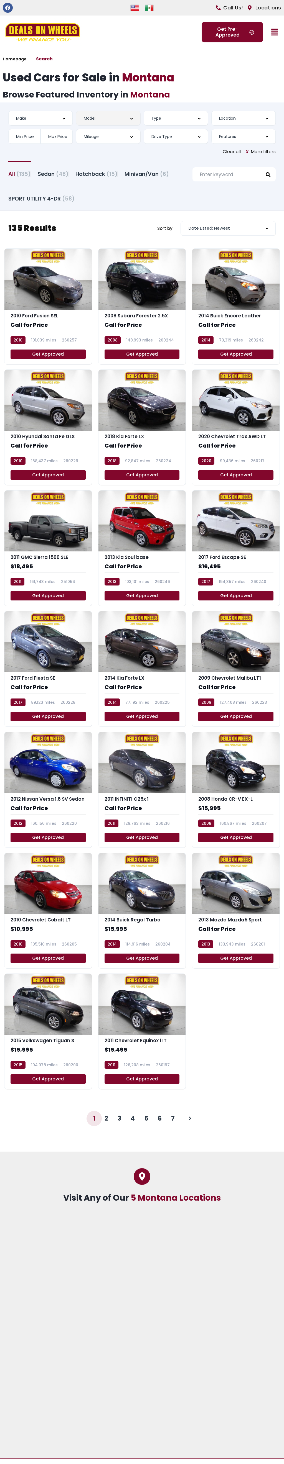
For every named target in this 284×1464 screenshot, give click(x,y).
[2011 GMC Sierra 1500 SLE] (48, 553)
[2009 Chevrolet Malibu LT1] (236, 673)
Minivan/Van (30, 200)
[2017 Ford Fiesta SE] (48, 673)
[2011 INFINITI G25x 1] (142, 794)
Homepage (15, 58)
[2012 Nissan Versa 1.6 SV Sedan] (48, 794)
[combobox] (40, 118)
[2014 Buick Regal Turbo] (142, 915)
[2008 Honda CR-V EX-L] (236, 794)
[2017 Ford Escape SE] (236, 553)
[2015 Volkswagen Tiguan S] (48, 1036)
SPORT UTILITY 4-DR (100, 200)
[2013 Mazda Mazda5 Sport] (236, 915)
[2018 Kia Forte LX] (142, 432)
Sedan (60, 173)
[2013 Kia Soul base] (142, 553)
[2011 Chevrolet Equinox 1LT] (142, 1036)
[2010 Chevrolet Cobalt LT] (48, 915)
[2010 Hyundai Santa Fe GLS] (48, 432)
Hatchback (110, 173)
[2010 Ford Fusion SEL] (48, 311)
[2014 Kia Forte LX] (142, 673)
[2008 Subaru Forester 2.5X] (142, 311)
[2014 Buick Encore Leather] (236, 311)
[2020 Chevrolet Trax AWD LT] (236, 432)
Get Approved (48, 359)
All (19, 173)
